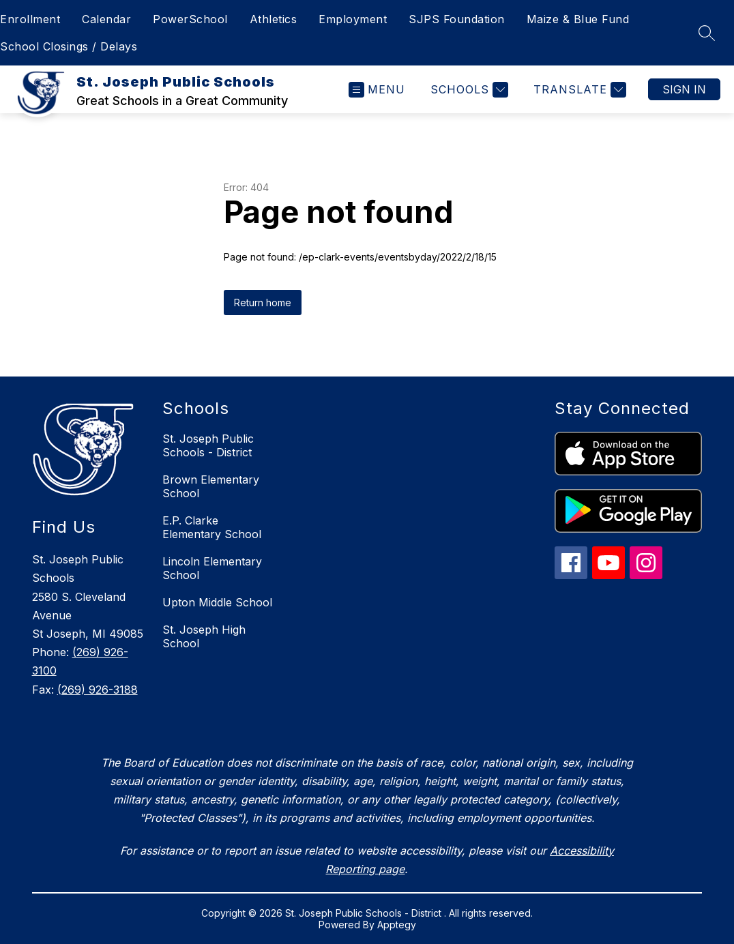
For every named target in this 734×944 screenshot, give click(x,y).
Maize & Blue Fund (578, 19)
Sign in (684, 89)
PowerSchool (190, 19)
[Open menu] (377, 89)
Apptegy (396, 924)
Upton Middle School (217, 602)
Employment (353, 19)
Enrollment (30, 19)
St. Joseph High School (204, 636)
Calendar (106, 19)
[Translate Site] (578, 89)
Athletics (273, 19)
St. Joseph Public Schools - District (208, 445)
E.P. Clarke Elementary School (211, 527)
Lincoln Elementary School (212, 568)
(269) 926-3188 (97, 689)
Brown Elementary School (210, 486)
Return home (262, 302)
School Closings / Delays (68, 46)
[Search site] (707, 33)
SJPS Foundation (457, 19)
